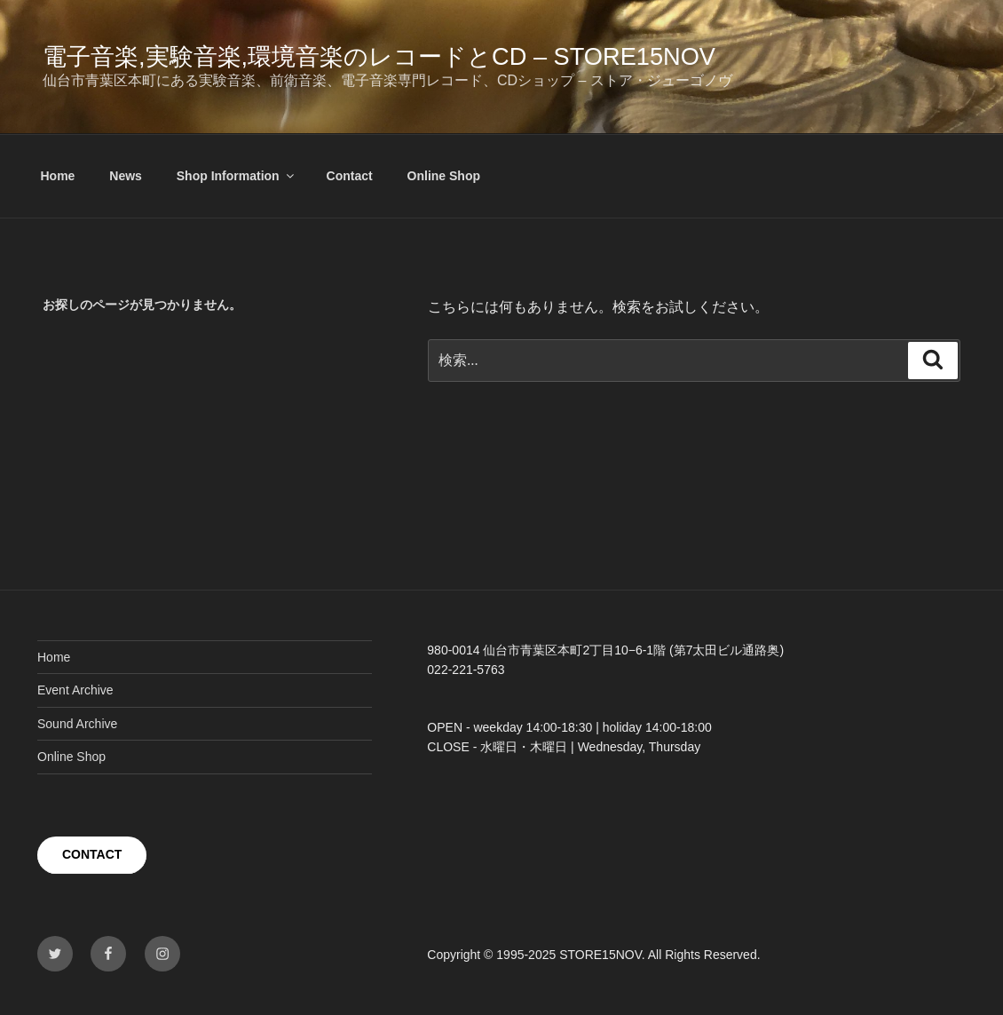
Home (58, 176)
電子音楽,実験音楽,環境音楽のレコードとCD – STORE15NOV (379, 56)
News (125, 176)
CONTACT (92, 854)
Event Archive (75, 690)
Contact (350, 176)
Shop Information (236, 176)
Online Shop (443, 176)
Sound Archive (77, 724)
